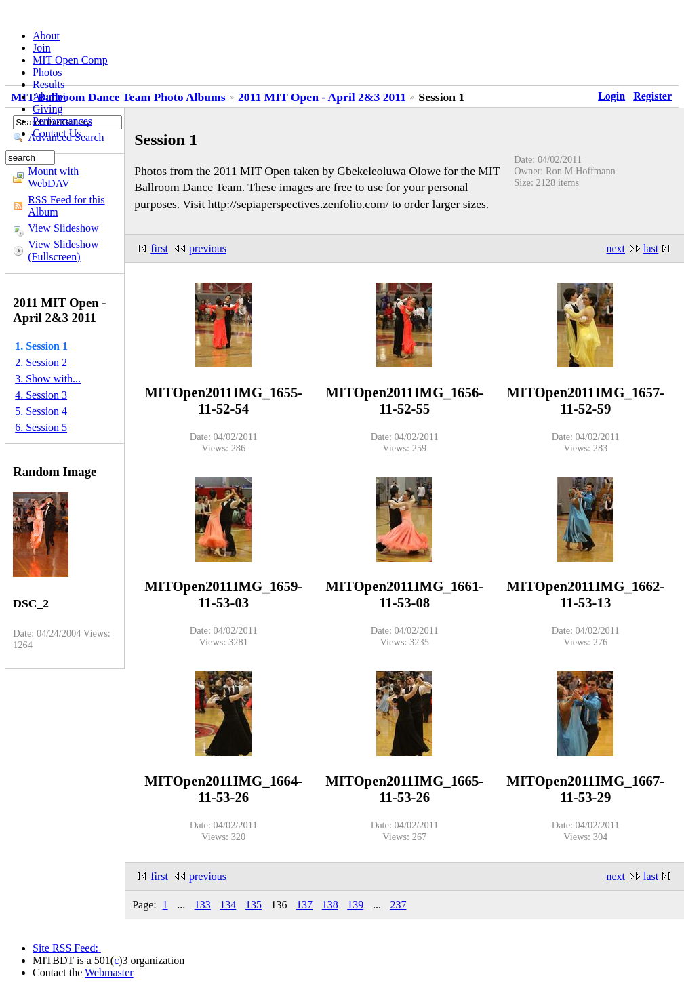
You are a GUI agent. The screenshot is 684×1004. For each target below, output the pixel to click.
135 (253, 904)
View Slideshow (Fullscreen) (63, 250)
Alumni (49, 96)
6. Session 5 (41, 427)
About (46, 35)
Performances (62, 121)
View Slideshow (63, 228)
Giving (47, 109)
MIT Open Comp (70, 60)
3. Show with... (48, 378)
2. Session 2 (41, 362)
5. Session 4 (41, 411)
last (650, 248)
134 (228, 904)
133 (203, 904)
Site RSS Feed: (67, 948)
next (616, 248)
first (159, 248)
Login (611, 96)
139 (355, 904)
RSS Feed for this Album (66, 206)
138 (330, 904)
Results (48, 84)
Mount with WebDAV (53, 177)
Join (42, 48)
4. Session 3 (41, 395)
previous (207, 248)
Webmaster (109, 972)
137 (304, 904)
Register (652, 96)
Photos (47, 72)
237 (398, 904)
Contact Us (57, 133)
